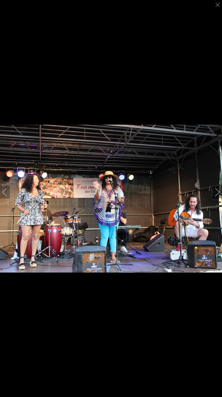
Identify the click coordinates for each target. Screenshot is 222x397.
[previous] (7, 192)
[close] (218, 5)
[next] (214, 192)
